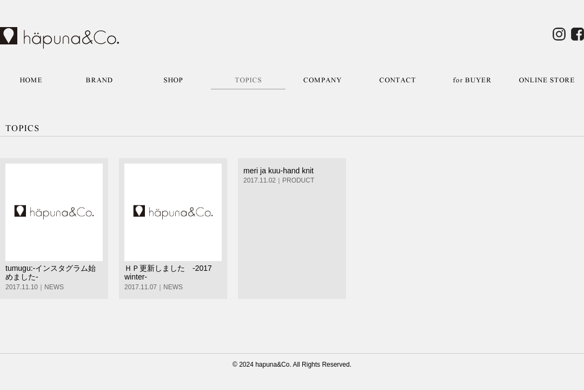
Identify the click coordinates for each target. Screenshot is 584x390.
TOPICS (248, 79)
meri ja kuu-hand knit (278, 170)
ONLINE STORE (546, 79)
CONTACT (397, 79)
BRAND (99, 79)
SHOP (173, 79)
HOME (31, 79)
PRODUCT (298, 180)
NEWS (54, 287)
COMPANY (323, 79)
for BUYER (472, 79)
